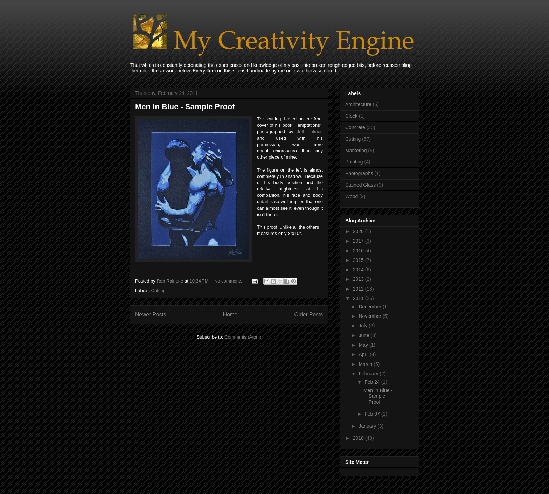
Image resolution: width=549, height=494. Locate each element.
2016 (359, 250)
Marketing (356, 150)
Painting (354, 162)
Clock (351, 116)
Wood (351, 196)
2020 (359, 231)
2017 (359, 241)
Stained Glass (360, 185)
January (368, 426)
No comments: (229, 281)
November (370, 316)
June (364, 335)
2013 (359, 279)
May (364, 345)
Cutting (158, 290)
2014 (359, 269)
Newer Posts (150, 315)
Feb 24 (372, 382)
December (370, 306)
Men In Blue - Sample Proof (185, 106)
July (364, 325)
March (366, 364)
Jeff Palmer (309, 131)
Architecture (358, 104)
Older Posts (308, 315)
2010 (359, 438)
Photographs (359, 173)
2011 (359, 298)
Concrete (355, 127)
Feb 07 (372, 414)
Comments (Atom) (242, 337)
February (369, 373)
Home (230, 315)
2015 (359, 260)
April (364, 354)
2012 (359, 289)
